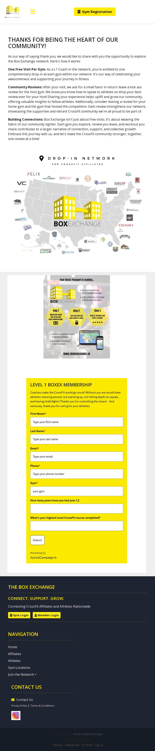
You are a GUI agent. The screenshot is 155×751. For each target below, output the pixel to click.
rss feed (87, 745)
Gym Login (19, 615)
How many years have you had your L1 (54, 500)
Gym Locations (19, 667)
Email (34, 448)
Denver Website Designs (88, 734)
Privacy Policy (19, 705)
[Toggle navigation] (33, 11)
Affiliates (14, 654)
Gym (34, 483)
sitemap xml (72, 745)
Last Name (38, 431)
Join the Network (21, 674)
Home (12, 647)
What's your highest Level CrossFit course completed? (65, 518)
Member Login (47, 615)
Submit (37, 540)
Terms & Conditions (42, 705)
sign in (99, 745)
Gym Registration (95, 11)
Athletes (14, 660)
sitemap (57, 745)
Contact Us (22, 699)
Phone (35, 466)
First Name (38, 413)
